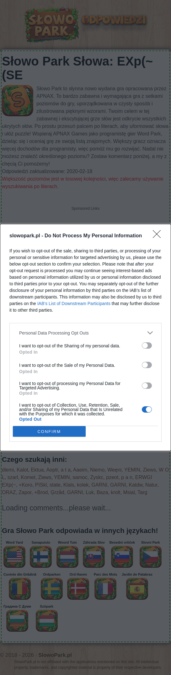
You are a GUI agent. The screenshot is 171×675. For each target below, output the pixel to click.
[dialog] (85, 337)
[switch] (147, 345)
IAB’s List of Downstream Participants (73, 303)
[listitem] (85, 333)
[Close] (159, 236)
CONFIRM (49, 431)
